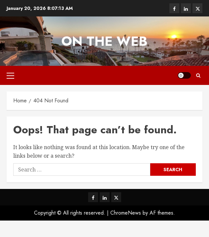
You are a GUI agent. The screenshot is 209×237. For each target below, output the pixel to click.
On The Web (104, 41)
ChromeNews (125, 213)
